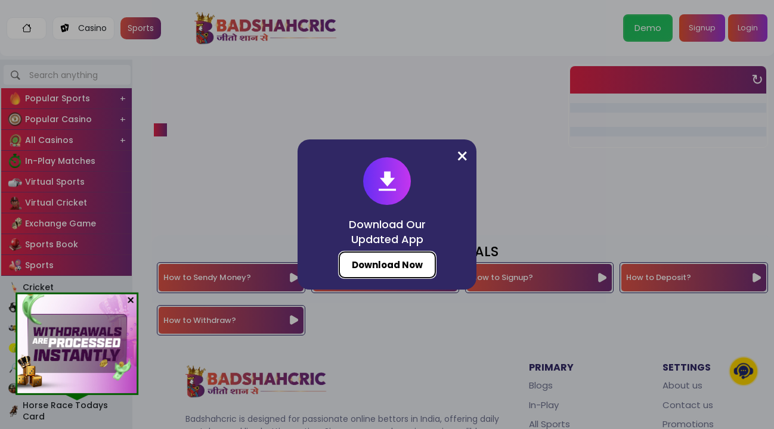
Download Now (387, 265)
